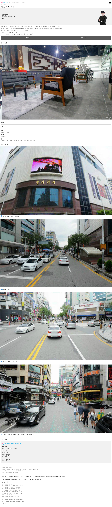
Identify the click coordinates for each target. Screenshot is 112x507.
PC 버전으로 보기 (4, 503)
